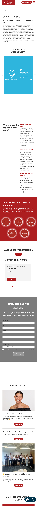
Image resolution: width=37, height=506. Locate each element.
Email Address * (18, 336)
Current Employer (18, 341)
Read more (18, 424)
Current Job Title (18, 346)
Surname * (18, 327)
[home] (8, 3)
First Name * (18, 322)
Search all (18, 254)
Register (18, 354)
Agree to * (9, 349)
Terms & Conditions (12, 349)
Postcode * (18, 331)
